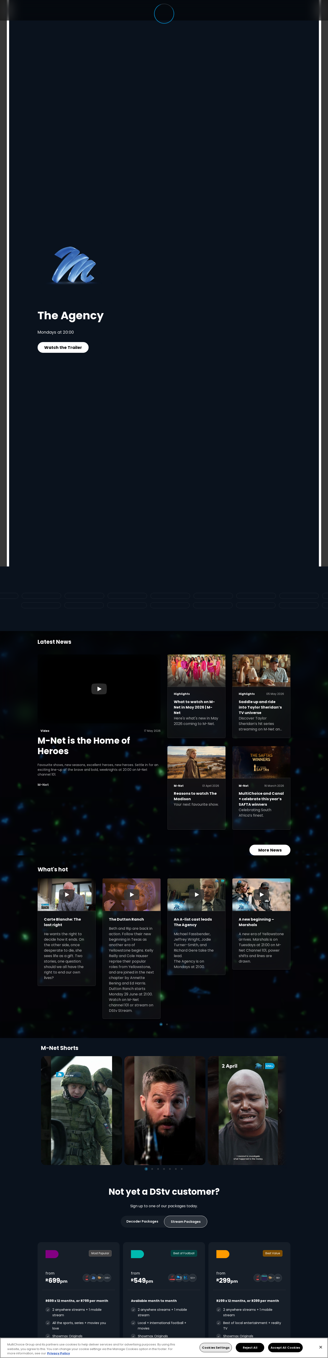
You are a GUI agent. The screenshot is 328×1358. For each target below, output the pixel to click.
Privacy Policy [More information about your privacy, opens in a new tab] (58, 1353)
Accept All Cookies (285, 1347)
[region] (164, 1348)
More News (270, 850)
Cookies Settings (215, 1347)
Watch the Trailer (63, 347)
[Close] (321, 1347)
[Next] (282, 1110)
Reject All (250, 1347)
